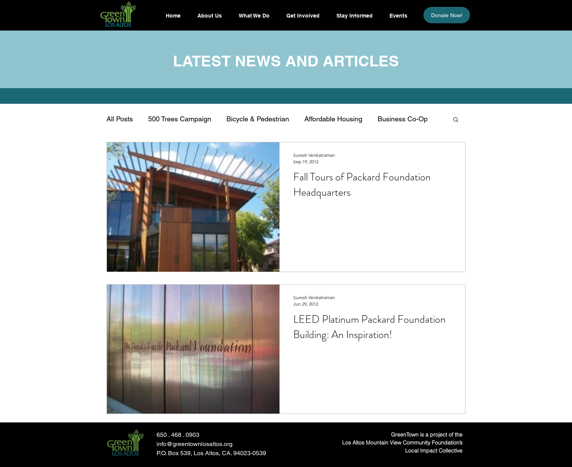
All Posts (120, 119)
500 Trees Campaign (179, 119)
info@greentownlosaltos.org (195, 444)
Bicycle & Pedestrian (257, 119)
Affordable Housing (333, 119)
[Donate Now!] (446, 15)
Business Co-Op (403, 119)
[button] (354, 16)
